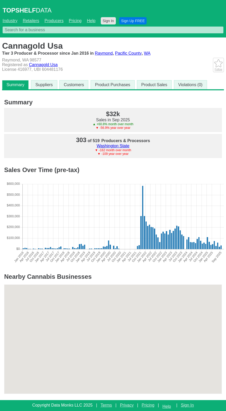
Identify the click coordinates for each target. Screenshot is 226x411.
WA (147, 53)
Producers (54, 20)
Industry (10, 20)
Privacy (127, 405)
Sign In (108, 21)
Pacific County (128, 53)
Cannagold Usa (43, 64)
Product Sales (154, 85)
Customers (74, 85)
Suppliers (44, 85)
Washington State (113, 146)
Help (91, 20)
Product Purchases (112, 85)
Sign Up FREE (133, 21)
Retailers (31, 20)
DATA (27, 10)
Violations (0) (190, 85)
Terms (106, 405)
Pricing (75, 20)
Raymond (103, 53)
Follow (218, 68)
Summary (15, 85)
